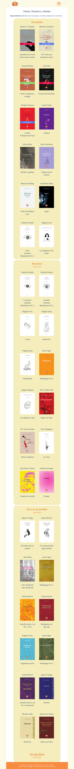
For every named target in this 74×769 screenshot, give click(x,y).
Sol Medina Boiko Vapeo (46, 197)
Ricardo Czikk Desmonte (27, 728)
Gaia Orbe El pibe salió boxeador (47, 80)
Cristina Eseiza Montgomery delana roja (46, 611)
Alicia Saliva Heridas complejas (27, 158)
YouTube (36, 766)
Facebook (20, 766)
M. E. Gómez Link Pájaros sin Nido (46, 404)
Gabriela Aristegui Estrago (46, 482)
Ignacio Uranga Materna (46, 689)
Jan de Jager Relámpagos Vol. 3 (46, 571)
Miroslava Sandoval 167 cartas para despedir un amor (46, 42)
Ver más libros (37, 754)
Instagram (30, 766)
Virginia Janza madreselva (46, 325)
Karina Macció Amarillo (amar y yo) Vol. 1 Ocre (27, 611)
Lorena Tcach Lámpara (46, 119)
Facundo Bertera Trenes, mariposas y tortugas (27, 81)
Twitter (25, 766)
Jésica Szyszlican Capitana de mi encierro (46, 159)
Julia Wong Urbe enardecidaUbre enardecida (27, 572)
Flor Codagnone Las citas (46, 443)
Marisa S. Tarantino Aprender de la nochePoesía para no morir (27, 42)
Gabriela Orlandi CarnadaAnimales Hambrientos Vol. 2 (46, 288)
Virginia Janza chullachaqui (27, 365)
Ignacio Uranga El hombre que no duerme (27, 533)
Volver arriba (37, 267)
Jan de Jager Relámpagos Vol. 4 (46, 365)
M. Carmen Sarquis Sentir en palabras (27, 443)
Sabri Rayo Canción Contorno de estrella (27, 482)
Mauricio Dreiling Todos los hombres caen (27, 199)
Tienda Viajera (52, 766)
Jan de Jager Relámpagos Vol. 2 (46, 649)
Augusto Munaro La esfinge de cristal (27, 404)
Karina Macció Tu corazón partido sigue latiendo (46, 533)
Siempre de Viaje (43, 766)
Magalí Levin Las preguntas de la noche (46, 238)
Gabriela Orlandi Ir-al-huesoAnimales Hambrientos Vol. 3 (27, 288)
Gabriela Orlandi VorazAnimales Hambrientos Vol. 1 (27, 239)
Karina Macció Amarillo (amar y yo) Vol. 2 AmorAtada (27, 690)
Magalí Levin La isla (27, 325)
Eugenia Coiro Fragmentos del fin (27, 649)
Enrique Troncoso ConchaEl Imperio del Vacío (27, 120)
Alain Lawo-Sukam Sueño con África (46, 728)
